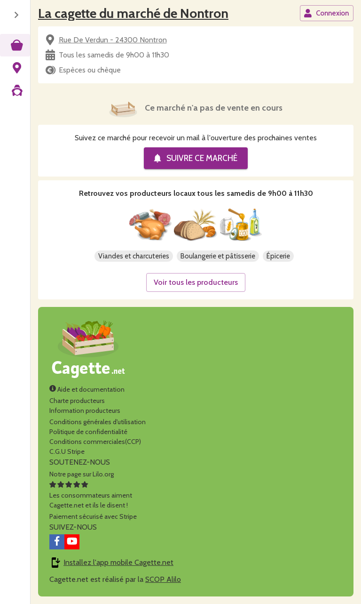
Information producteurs (84, 410)
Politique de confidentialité (88, 431)
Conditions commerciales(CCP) (95, 441)
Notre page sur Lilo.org (81, 474)
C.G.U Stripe (67, 451)
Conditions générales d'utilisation (97, 422)
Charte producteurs (77, 400)
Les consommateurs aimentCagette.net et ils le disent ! (90, 495)
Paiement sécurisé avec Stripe (93, 516)
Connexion (326, 13)
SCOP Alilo (163, 579)
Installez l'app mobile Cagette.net (118, 562)
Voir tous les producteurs (196, 282)
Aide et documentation (87, 389)
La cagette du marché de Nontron (133, 13)
